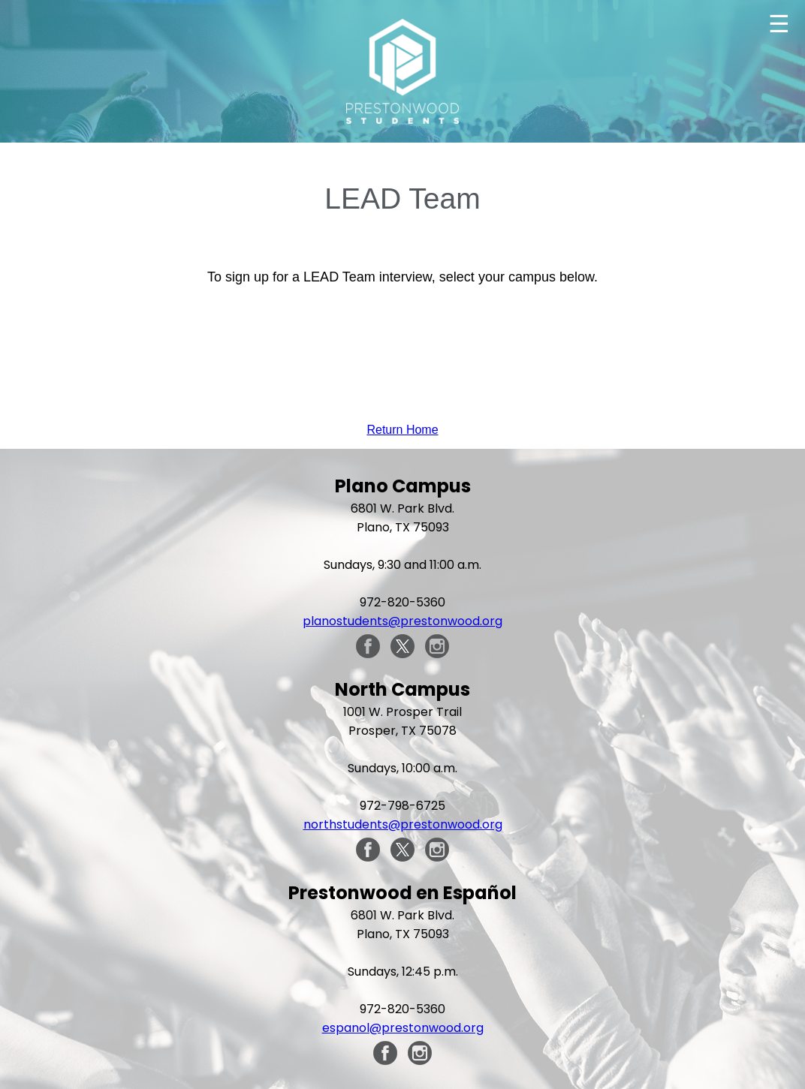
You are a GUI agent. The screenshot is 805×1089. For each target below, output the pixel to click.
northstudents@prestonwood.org (402, 824)
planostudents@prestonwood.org (402, 621)
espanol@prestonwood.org (403, 1027)
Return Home (402, 429)
